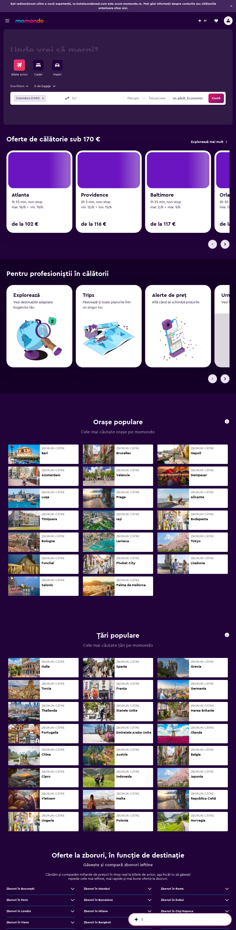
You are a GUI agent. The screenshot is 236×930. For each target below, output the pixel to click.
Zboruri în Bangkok (97, 906)
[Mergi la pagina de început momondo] (29, 21)
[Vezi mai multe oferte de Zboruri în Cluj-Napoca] (227, 895)
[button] (231, 6)
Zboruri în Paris (17, 884)
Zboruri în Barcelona (98, 884)
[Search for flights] (19, 65)
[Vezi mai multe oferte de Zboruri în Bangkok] (149, 906)
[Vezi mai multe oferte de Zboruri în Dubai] (227, 884)
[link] (209, 142)
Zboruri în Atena (172, 906)
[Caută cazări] (38, 65)
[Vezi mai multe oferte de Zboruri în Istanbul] (149, 873)
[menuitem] (19, 68)
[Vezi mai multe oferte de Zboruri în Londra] (72, 895)
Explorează (26, 279)
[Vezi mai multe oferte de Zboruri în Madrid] (72, 918)
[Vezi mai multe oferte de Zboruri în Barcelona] (149, 884)
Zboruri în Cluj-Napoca (177, 895)
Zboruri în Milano (96, 895)
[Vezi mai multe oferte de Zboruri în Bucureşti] (72, 873)
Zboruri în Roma (172, 873)
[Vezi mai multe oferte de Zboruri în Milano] (149, 895)
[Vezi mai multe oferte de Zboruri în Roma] (227, 873)
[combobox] (19, 86)
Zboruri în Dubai (172, 884)
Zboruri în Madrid (18, 917)
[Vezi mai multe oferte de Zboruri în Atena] (227, 906)
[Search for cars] (57, 65)
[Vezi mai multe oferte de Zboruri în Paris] (72, 884)
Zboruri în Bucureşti (20, 873)
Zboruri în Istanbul (97, 873)
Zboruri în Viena (17, 906)
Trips (88, 279)
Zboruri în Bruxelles (97, 917)
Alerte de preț (169, 280)
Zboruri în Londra (18, 895)
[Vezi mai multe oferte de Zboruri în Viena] (72, 906)
